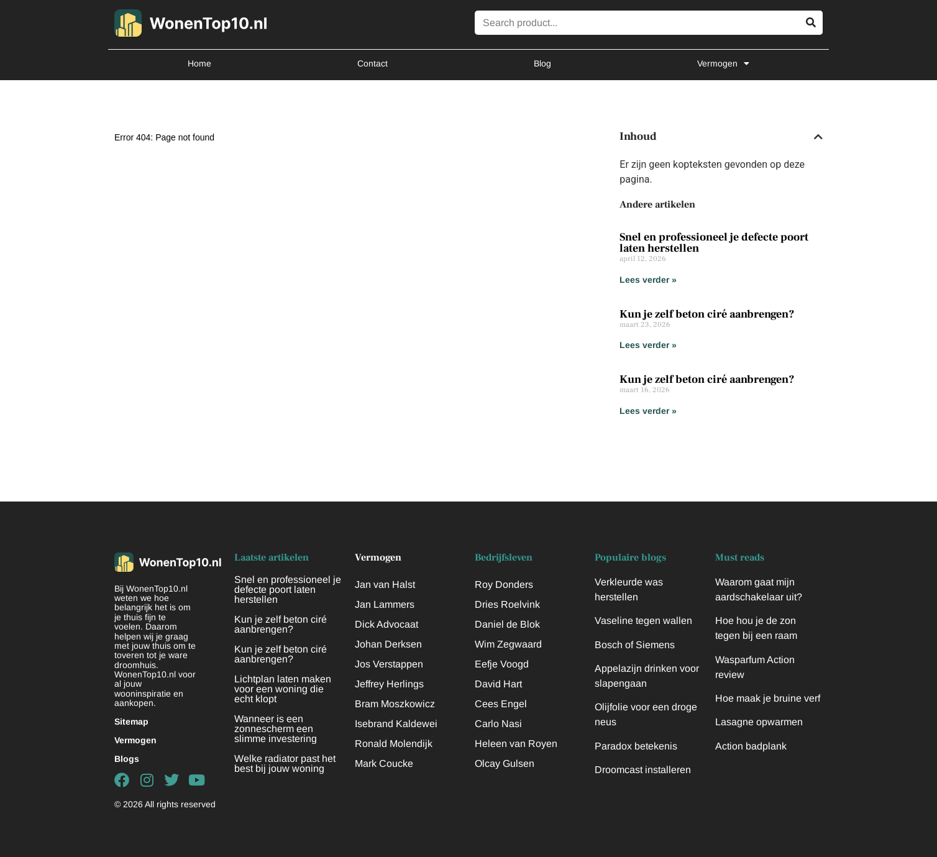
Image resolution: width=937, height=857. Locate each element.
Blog (542, 63)
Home (199, 63)
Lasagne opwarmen (759, 722)
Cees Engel (501, 704)
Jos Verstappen (389, 664)
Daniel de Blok (507, 624)
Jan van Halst (385, 584)
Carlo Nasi (498, 723)
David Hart (498, 684)
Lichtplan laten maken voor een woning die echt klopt (282, 689)
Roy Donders (504, 584)
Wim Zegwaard (508, 644)
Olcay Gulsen (504, 763)
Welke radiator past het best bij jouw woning (285, 763)
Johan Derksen (388, 644)
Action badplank (751, 746)
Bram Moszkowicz (395, 704)
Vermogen (723, 63)
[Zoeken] (810, 23)
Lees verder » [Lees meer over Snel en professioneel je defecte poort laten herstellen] (648, 280)
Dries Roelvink (507, 604)
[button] (818, 137)
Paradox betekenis (636, 746)
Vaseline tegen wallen (643, 620)
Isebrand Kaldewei (396, 723)
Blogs (126, 759)
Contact (372, 63)
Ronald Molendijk (393, 743)
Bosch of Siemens (635, 644)
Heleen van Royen (516, 743)
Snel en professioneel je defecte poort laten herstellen (713, 242)
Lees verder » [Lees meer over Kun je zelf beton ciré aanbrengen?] (648, 345)
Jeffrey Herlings (389, 684)
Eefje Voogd (502, 664)
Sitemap (131, 721)
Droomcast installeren (643, 769)
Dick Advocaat (386, 624)
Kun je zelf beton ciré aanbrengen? (707, 314)
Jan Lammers (384, 604)
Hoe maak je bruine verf (767, 698)
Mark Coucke (384, 763)
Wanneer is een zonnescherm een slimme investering (275, 728)
